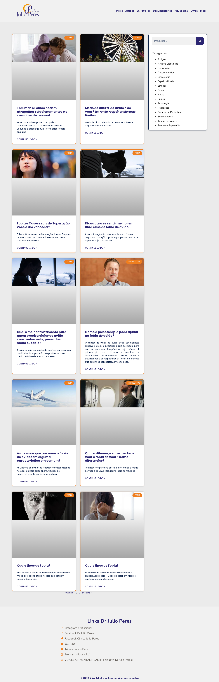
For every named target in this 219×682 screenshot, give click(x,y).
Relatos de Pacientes (169, 112)
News (161, 94)
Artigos (129, 10)
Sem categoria (165, 116)
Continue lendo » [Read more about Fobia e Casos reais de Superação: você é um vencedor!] (27, 247)
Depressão (164, 68)
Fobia (161, 90)
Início (119, 10)
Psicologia (163, 103)
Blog (203, 10)
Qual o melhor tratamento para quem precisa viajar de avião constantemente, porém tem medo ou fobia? (41, 337)
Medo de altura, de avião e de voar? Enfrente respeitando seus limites (110, 111)
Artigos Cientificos (168, 63)
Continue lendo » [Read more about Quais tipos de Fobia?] (27, 586)
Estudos (162, 85)
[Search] (200, 41)
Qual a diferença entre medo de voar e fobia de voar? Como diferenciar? (109, 457)
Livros (194, 10)
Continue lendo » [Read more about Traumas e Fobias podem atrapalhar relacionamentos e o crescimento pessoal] (27, 139)
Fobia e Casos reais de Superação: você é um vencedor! (43, 225)
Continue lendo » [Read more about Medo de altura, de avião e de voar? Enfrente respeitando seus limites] (95, 132)
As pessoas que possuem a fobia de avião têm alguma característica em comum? (42, 457)
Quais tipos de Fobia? (33, 565)
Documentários (162, 10)
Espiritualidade (166, 81)
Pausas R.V (181, 10)
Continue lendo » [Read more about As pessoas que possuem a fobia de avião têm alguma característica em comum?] (27, 481)
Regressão (163, 107)
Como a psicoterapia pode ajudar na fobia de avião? (111, 334)
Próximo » (87, 592)
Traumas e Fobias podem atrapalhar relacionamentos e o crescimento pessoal (42, 111)
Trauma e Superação (169, 125)
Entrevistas (144, 10)
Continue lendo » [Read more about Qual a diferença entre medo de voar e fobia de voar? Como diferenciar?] (95, 478)
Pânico (161, 99)
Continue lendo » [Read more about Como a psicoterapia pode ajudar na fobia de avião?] (95, 369)
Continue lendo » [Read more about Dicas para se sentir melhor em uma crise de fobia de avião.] (95, 247)
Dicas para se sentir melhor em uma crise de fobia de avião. (109, 225)
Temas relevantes (167, 121)
